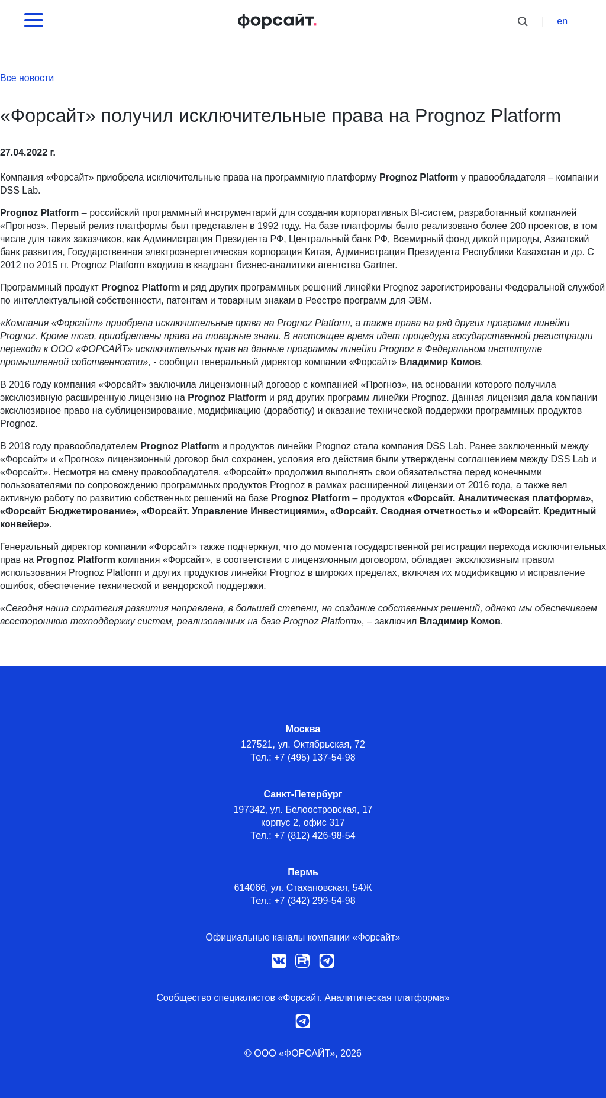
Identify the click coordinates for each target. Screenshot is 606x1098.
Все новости (27, 78)
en (562, 21)
